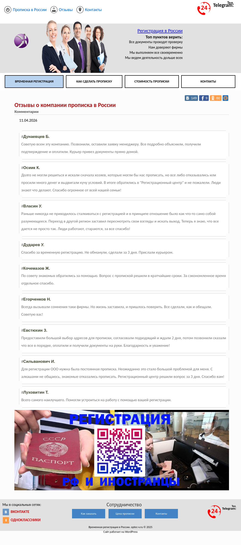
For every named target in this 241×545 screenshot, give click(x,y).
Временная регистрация (34, 81)
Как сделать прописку (94, 81)
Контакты (208, 81)
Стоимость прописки (151, 81)
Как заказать (88, 513)
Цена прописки (125, 513)
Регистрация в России (160, 31)
